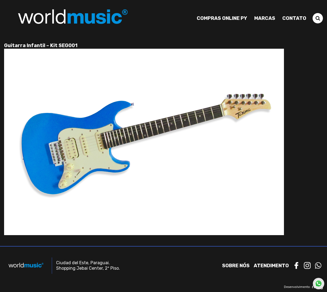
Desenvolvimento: (303, 287)
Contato (294, 18)
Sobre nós (236, 265)
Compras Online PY (222, 18)
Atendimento (271, 265)
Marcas (264, 18)
